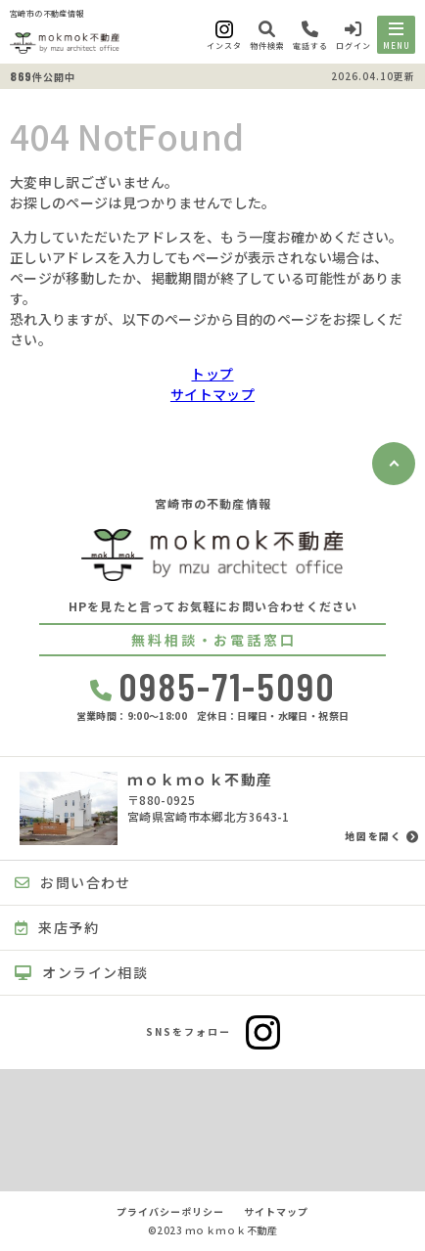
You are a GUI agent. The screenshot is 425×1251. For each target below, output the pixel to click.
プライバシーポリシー (170, 1212)
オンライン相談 (81, 972)
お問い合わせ (73, 882)
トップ (212, 373)
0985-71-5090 (213, 685)
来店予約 (57, 927)
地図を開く (373, 836)
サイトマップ (212, 394)
